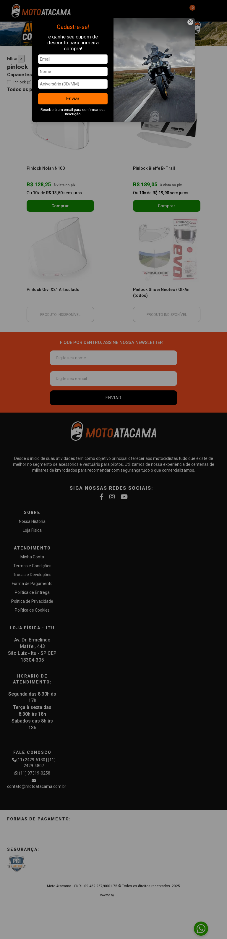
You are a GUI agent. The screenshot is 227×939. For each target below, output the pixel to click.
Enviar (73, 98)
